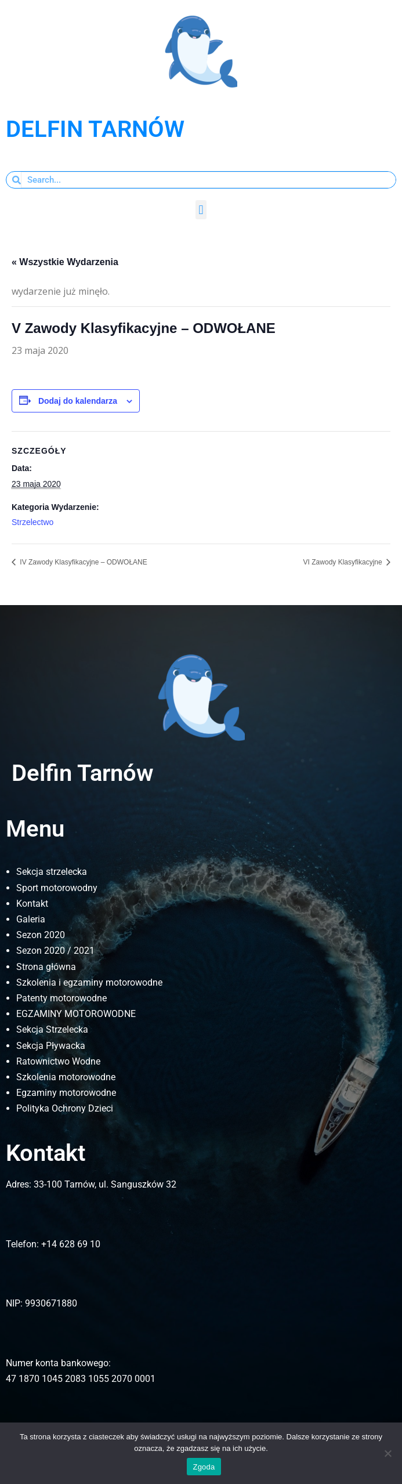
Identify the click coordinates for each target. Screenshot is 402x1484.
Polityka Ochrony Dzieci (64, 1108)
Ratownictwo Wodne (58, 1061)
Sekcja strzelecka (51, 871)
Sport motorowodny (56, 887)
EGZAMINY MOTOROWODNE (76, 1013)
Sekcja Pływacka (50, 1045)
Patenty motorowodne (61, 998)
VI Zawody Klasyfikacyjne (343, 562)
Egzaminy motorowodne (66, 1092)
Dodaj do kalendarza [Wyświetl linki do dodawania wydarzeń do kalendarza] (77, 401)
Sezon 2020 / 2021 (55, 950)
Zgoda (204, 1467)
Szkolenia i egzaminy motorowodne (89, 982)
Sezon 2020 (40, 934)
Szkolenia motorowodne (65, 1077)
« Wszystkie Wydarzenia (65, 262)
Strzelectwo (32, 522)
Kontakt (32, 903)
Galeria (30, 919)
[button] (201, 209)
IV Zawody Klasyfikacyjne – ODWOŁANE (82, 562)
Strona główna (46, 966)
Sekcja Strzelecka (52, 1029)
